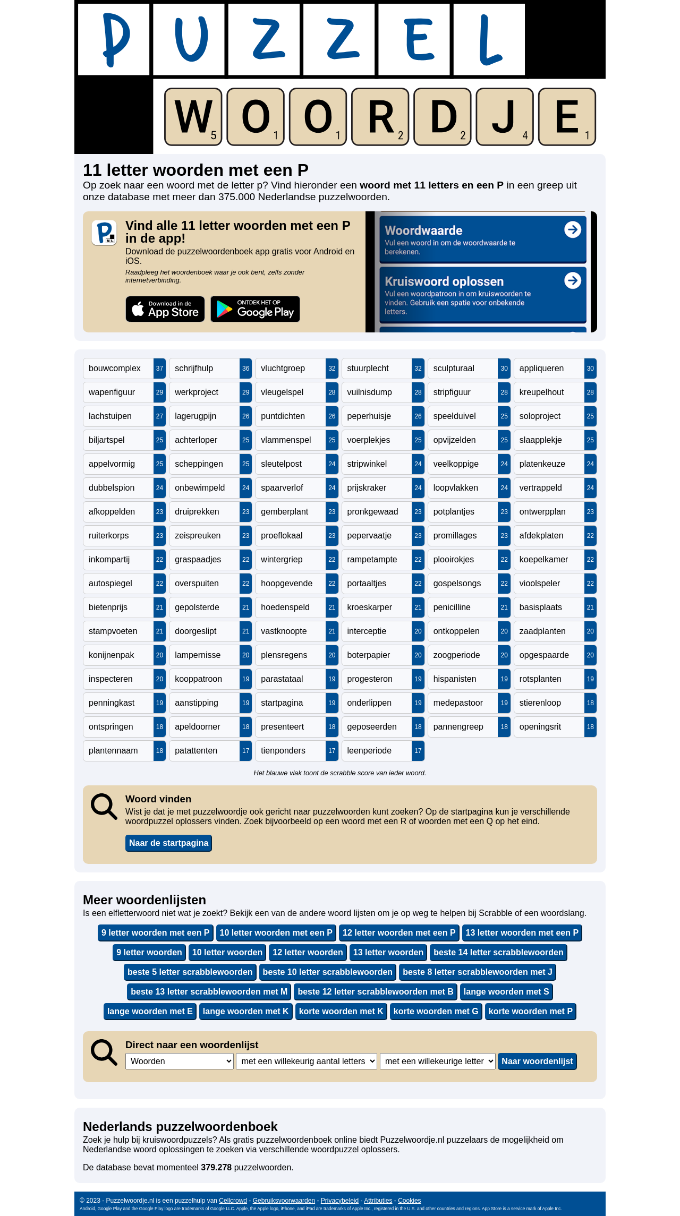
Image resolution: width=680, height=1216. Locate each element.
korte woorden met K (341, 1011)
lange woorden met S (506, 991)
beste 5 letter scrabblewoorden (190, 972)
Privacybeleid (340, 1200)
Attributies (378, 1200)
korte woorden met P (531, 1011)
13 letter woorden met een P (522, 932)
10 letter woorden (227, 952)
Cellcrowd (233, 1200)
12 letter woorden (308, 952)
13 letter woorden (388, 952)
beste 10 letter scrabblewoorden (328, 972)
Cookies (409, 1200)
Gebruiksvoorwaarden (284, 1200)
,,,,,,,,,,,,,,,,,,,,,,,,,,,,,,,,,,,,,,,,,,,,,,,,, (306, 1061)
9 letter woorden (149, 952)
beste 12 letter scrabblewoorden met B (375, 991)
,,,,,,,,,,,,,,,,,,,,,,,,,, (438, 1061)
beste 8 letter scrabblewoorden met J (477, 972)
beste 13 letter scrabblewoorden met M (209, 991)
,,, (179, 1061)
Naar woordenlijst (537, 1061)
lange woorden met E (150, 1011)
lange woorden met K (246, 1011)
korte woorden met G (436, 1011)
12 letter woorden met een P (399, 932)
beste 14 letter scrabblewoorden (499, 952)
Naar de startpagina (168, 842)
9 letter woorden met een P (155, 932)
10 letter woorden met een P (276, 932)
